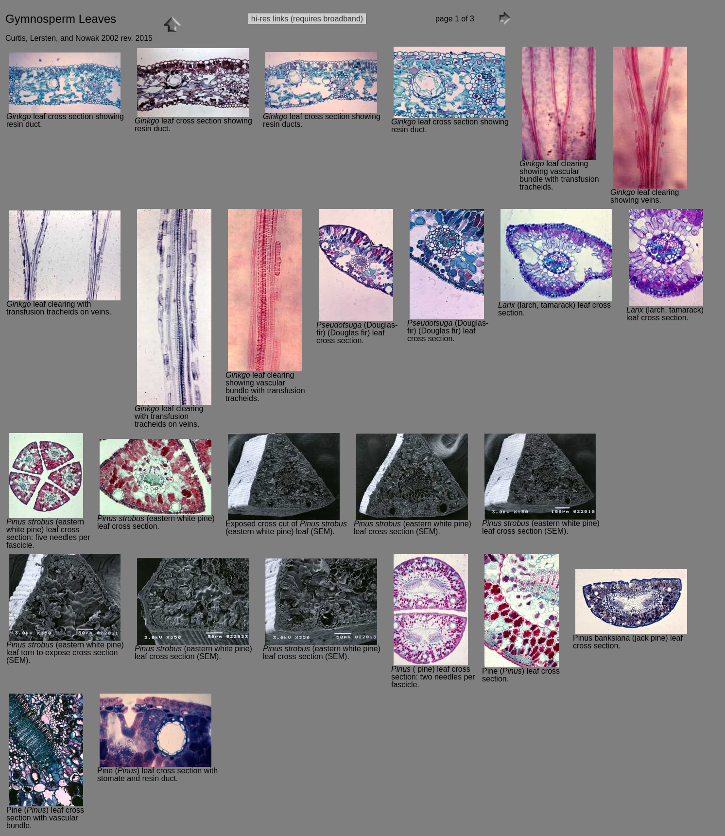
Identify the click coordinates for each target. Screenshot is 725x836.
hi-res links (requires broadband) (307, 19)
